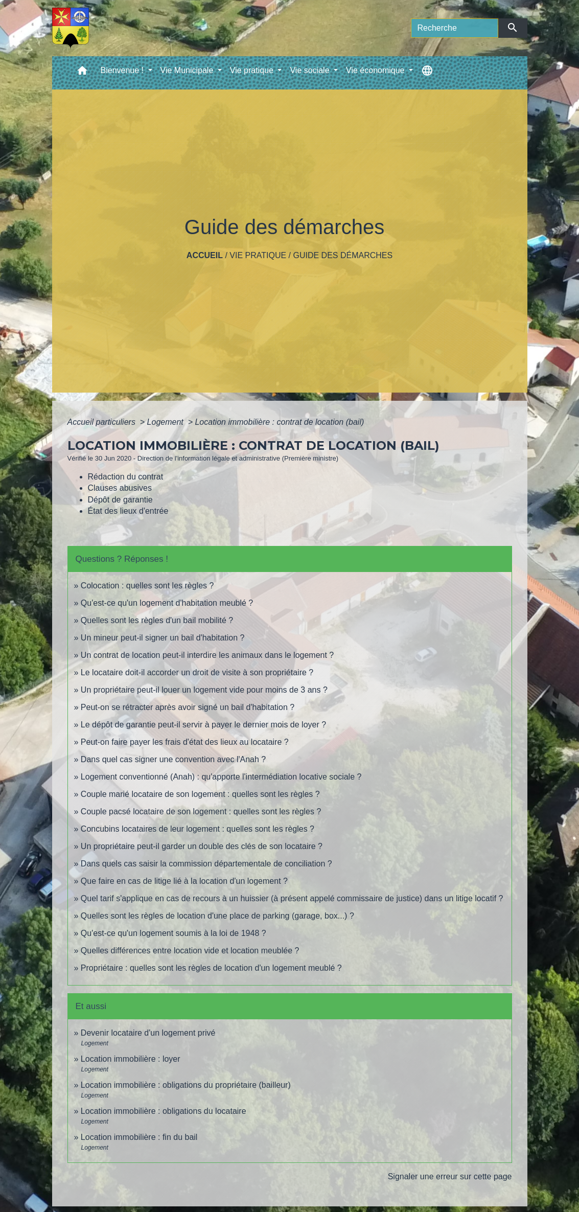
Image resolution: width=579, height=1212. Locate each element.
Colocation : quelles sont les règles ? (147, 585)
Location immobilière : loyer (130, 1059)
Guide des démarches (342, 255)
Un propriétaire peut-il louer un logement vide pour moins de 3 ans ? (204, 689)
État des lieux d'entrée (128, 511)
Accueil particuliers (102, 422)
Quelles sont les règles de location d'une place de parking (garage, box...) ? (217, 915)
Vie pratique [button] (253, 70)
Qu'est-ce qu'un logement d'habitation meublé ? (167, 603)
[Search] (454, 28)
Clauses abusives (120, 488)
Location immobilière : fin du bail (139, 1137)
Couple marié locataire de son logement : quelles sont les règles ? (200, 794)
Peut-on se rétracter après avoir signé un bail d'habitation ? (187, 707)
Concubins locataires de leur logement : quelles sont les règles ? (197, 829)
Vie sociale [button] (311, 70)
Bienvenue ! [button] (123, 70)
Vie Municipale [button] (188, 70)
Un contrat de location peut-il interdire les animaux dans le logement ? (207, 655)
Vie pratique (257, 255)
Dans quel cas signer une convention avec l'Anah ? (173, 759)
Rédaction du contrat (126, 476)
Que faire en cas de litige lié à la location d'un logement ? (184, 881)
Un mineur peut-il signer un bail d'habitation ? (163, 637)
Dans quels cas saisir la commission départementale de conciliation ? (206, 863)
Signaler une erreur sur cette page (450, 1176)
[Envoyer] (512, 28)
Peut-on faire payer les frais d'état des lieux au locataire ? (185, 742)
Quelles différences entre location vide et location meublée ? (190, 950)
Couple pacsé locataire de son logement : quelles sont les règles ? (201, 811)
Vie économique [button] (376, 70)
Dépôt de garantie (120, 499)
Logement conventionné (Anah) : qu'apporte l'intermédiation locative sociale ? (221, 776)
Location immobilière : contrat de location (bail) (279, 422)
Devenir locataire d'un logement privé (148, 1032)
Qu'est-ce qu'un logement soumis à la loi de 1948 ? (173, 933)
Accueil (205, 255)
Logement (166, 422)
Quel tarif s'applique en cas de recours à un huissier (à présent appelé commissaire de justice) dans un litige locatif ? (292, 898)
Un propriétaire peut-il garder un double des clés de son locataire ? (201, 846)
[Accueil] (70, 28)
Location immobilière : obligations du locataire (163, 1111)
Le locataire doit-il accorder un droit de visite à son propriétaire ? (197, 672)
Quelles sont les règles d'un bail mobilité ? (157, 620)
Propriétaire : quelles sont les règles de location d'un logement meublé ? (211, 968)
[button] (82, 72)
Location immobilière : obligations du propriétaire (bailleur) (186, 1085)
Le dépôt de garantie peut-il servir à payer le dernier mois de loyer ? (203, 724)
